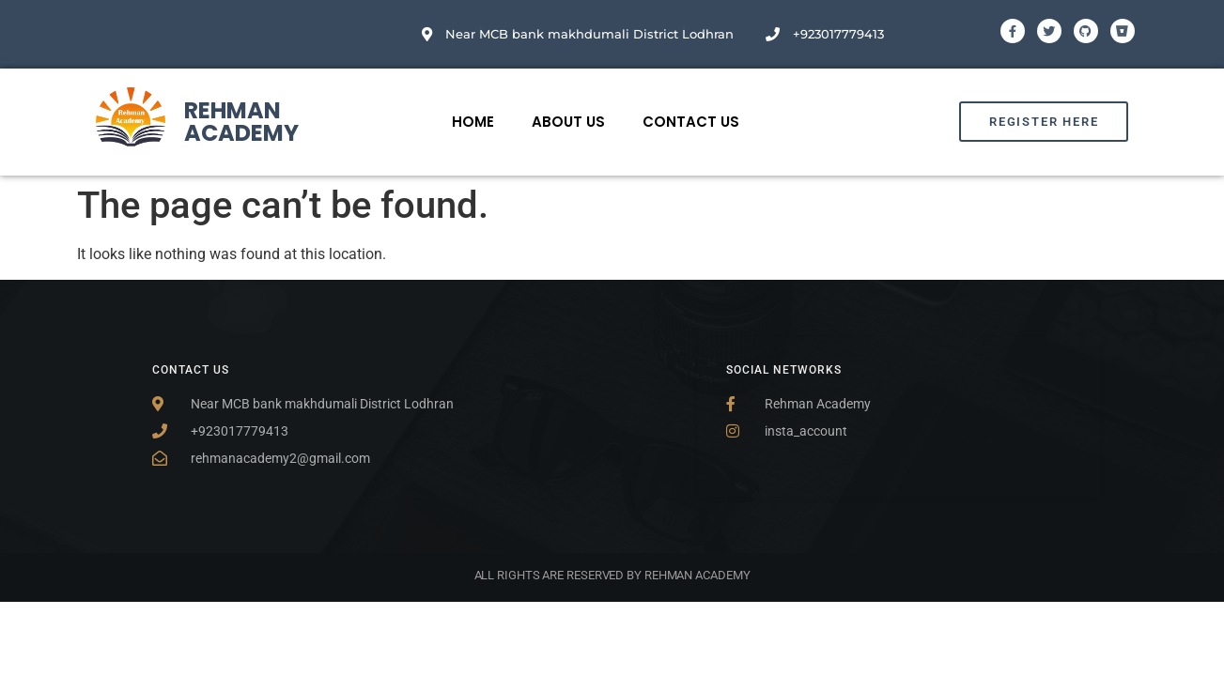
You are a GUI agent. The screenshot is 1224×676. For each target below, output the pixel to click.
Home (473, 121)
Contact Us (691, 121)
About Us (568, 121)
